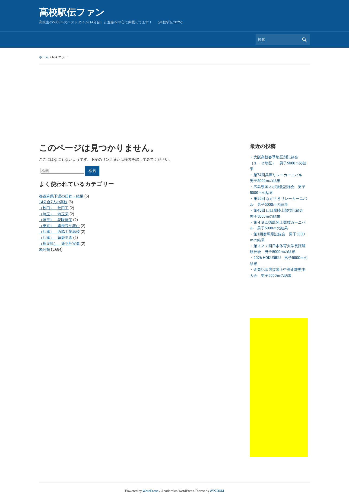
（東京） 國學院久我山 (59, 226)
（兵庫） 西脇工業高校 (59, 231)
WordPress (151, 491)
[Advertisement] (174, 103)
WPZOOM (217, 491)
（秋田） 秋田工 (54, 208)
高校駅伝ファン (72, 12)
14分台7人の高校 (53, 202)
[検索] (278, 39)
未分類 (44, 249)
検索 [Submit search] (304, 40)
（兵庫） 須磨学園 (55, 237)
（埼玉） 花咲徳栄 (55, 220)
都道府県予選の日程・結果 (61, 196)
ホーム (44, 57)
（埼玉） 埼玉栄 (54, 214)
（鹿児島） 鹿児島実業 (59, 243)
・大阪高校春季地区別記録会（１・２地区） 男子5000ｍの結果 (278, 163)
